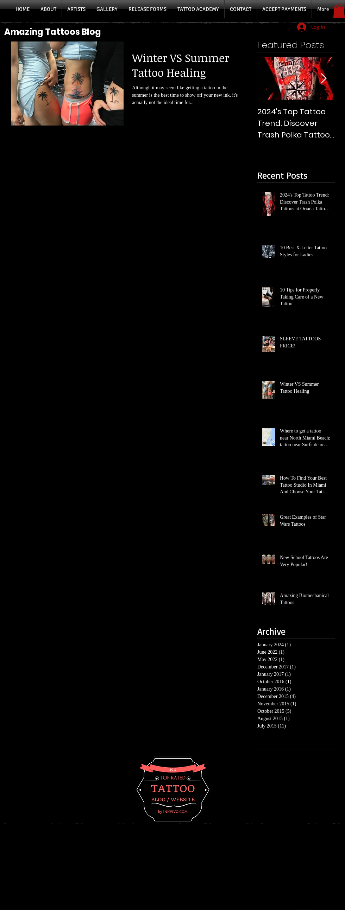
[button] (339, 11)
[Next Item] (323, 78)
